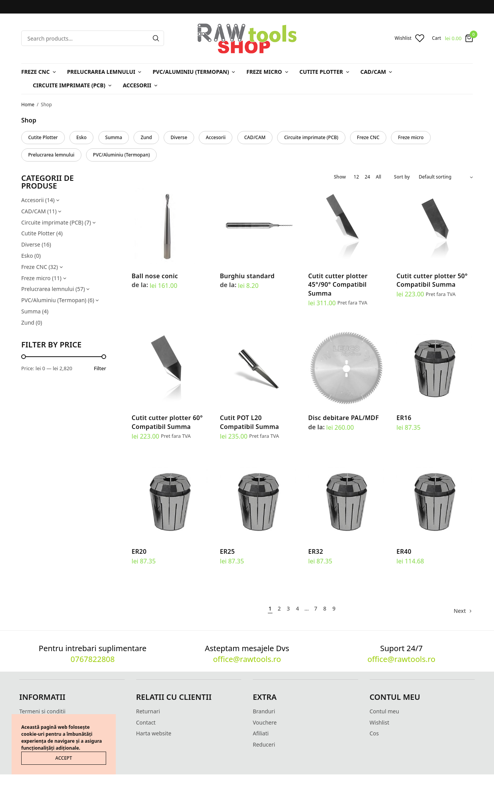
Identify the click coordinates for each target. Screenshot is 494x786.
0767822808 (93, 659)
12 (356, 177)
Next (459, 610)
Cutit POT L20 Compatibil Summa (249, 421)
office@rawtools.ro (247, 659)
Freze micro (264, 71)
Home (27, 104)
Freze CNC (35, 71)
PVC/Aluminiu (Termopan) (190, 71)
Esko (81, 137)
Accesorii (137, 85)
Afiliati (261, 733)
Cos (374, 733)
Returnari (148, 711)
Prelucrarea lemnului (101, 71)
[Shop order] (446, 177)
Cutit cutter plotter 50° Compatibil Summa (431, 280)
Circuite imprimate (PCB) (69, 85)
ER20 (139, 551)
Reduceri (264, 744)
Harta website (153, 733)
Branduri (264, 711)
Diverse (179, 137)
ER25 (227, 551)
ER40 (403, 551)
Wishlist (379, 722)
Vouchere (265, 722)
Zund (146, 137)
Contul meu (384, 711)
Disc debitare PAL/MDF (343, 417)
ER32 (315, 551)
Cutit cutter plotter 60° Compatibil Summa (167, 421)
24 (367, 177)
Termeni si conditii (42, 711)
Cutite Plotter (321, 71)
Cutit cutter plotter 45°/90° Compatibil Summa (338, 285)
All (378, 177)
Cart (436, 38)
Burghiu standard (247, 276)
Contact (146, 722)
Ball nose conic (155, 276)
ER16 (403, 417)
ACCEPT (63, 758)
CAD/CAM (373, 71)
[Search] (156, 38)
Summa (113, 137)
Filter (100, 368)
